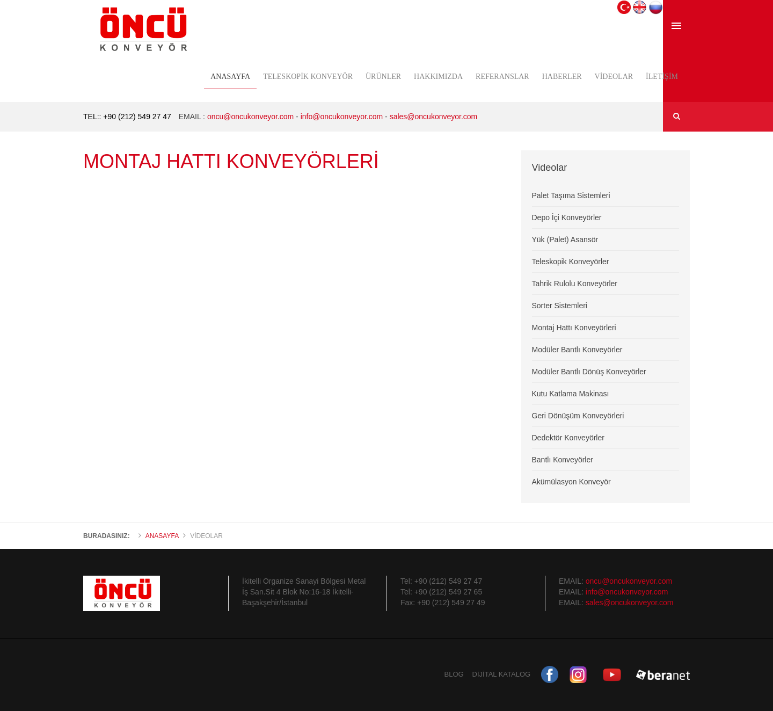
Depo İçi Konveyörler (567, 217)
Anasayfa (230, 76)
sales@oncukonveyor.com (434, 116)
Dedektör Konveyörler (568, 437)
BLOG (454, 674)
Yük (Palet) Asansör (565, 239)
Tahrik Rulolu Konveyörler (575, 283)
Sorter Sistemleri (559, 305)
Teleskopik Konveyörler (570, 261)
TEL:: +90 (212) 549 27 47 (127, 116)
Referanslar (502, 76)
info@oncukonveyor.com (342, 116)
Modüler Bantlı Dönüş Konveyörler (589, 371)
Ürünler (383, 76)
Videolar (614, 76)
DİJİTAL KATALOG (501, 674)
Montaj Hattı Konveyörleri (574, 327)
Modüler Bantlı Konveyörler (577, 349)
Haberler (562, 76)
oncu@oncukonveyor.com (249, 116)
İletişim (662, 76)
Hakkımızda (438, 76)
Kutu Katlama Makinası (570, 393)
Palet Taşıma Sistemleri (571, 195)
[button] (624, 6)
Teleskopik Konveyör (308, 76)
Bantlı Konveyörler (562, 459)
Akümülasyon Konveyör (571, 481)
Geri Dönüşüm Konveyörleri (578, 415)
